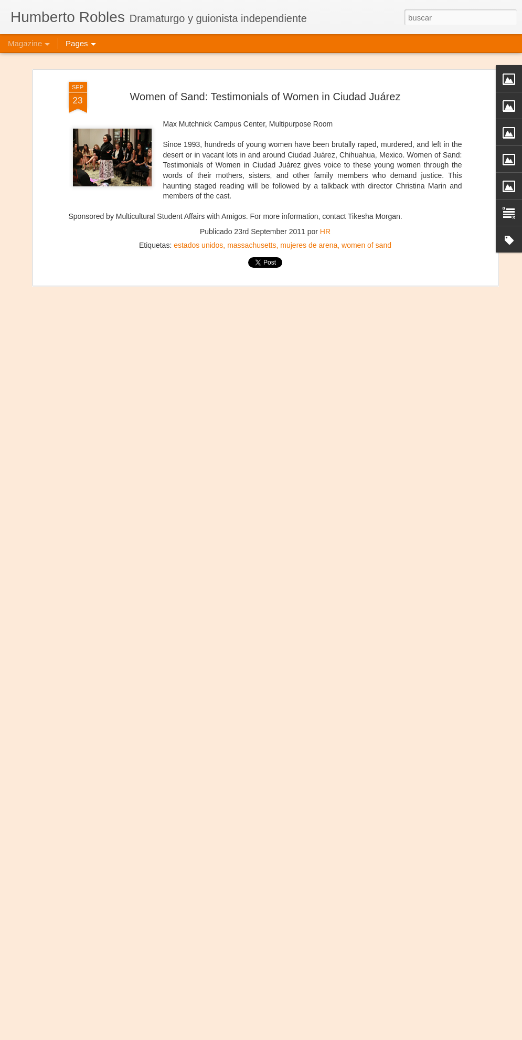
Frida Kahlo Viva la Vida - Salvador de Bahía (245, 1028)
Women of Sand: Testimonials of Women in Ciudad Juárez (265, 72)
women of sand (366, 221)
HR (325, 208)
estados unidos (198, 221)
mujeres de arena (308, 221)
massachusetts (251, 221)
